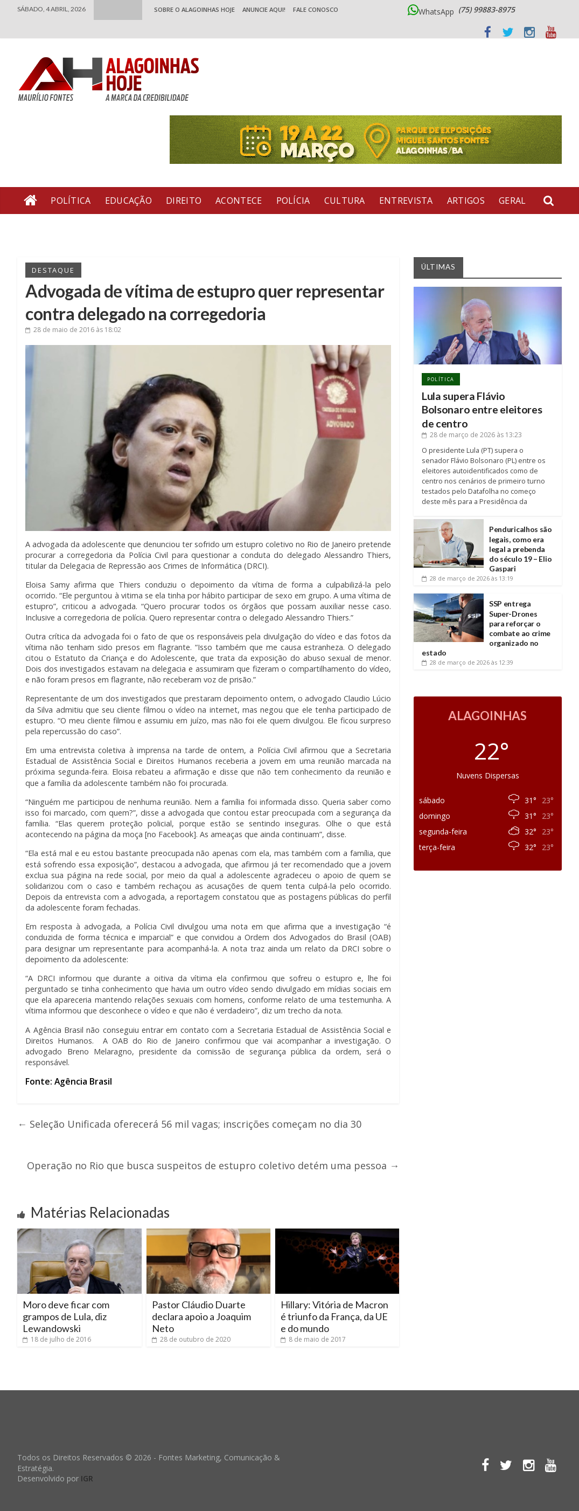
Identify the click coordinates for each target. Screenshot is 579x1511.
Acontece (238, 200)
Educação (128, 200)
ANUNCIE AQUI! (263, 9)
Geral (512, 200)
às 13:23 (472, 434)
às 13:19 (467, 578)
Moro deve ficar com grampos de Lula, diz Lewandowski (66, 1316)
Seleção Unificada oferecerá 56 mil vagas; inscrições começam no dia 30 (189, 1123)
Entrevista (406, 200)
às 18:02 (73, 329)
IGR (87, 1478)
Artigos (466, 200)
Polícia (293, 200)
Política (70, 200)
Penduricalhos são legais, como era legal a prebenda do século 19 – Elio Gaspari (520, 549)
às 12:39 (467, 662)
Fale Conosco (315, 9)
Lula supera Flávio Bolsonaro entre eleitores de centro (482, 410)
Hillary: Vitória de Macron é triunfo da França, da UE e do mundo (334, 1316)
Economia (48, 227)
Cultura (344, 200)
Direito (183, 200)
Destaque (53, 270)
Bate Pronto (117, 227)
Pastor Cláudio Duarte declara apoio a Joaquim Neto (201, 1316)
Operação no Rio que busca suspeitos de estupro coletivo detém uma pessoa (213, 1165)
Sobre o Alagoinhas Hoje (194, 9)
